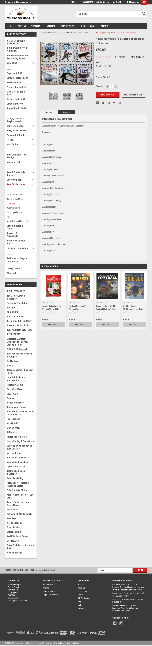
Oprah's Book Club (16, 466)
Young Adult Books (16, 135)
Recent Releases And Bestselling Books (17, 57)
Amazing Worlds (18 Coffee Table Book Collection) (116, 33)
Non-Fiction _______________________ (18, 147)
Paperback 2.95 (14, 73)
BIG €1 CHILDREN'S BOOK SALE (16, 42)
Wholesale (12, 273)
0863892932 (86, 2)
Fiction (10, 139)
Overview (49, 112)
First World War (14, 389)
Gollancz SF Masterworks (20, 514)
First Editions (13, 419)
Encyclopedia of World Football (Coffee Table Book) (105, 309)
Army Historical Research (17, 221)
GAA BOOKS (13, 312)
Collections (11, 203)
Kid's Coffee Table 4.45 (16, 93)
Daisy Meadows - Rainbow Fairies (20, 371)
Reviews (66, 112)
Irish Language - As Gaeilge (16, 156)
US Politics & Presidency (19, 321)
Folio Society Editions (18, 490)
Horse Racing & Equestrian (20, 441)
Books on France (15, 316)
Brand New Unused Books (16, 242)
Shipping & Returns (50, 595)
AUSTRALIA (12, 423)
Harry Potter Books (16, 130)
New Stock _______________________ (18, 66)
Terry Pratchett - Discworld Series (20, 547)
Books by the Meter (15, 199)
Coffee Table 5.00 (16, 99)
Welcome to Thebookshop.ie (18, 2)
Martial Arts (13, 540)
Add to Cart (53, 324)
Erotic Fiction (13, 527)
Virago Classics (14, 523)
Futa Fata (11, 518)
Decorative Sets (13, 208)
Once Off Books (15, 179)
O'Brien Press (13, 428)
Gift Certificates (67, 26)
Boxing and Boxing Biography (16, 472)
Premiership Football (17, 325)
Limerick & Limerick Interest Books (17, 379)
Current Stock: (103, 77)
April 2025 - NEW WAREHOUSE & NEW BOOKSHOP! (127, 600)
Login (45, 591)
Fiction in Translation (17, 303)
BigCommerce (48, 643)
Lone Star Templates (70, 643)
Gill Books (12, 432)
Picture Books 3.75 (16, 87)
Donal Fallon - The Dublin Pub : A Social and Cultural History (128, 594)
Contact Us (36, 26)
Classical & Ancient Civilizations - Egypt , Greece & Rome (17, 341)
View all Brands (14, 552)
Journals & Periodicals (12, 234)
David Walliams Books (17, 536)
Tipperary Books (15, 384)
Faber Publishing (15, 478)
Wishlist (118, 2)
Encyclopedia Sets (14, 212)
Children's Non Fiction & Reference (79, 33)
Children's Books (15, 126)
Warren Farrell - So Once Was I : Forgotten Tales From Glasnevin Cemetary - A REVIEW (125, 608)
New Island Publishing (17, 462)
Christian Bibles (15, 531)
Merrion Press (14, 453)
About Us (22, 26)
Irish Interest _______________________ (18, 165)
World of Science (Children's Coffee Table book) (133, 309)
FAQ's (92, 26)
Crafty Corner (14, 268)
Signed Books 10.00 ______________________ (18, 111)
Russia (10, 365)
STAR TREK (12, 509)
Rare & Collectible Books (16, 174)
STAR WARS (13, 393)
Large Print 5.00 (15, 103)
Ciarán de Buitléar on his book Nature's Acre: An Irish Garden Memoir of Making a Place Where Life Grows (128, 587)
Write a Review (137, 57)
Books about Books (16, 407)
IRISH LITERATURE (16, 291)
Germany (11, 398)
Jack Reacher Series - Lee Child (20, 496)
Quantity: (100, 86)
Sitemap (29, 643)
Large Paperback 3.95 (17, 77)
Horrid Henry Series (17, 436)
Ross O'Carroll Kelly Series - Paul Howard (20, 413)
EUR (73, 2)
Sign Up (53, 591)
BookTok (11, 307)
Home (9, 26)
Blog (83, 26)
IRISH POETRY (13, 334)
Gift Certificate (102, 2)
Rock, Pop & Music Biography (16, 297)
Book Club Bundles (15, 194)
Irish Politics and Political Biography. (19, 355)
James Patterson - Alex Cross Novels (19, 504)
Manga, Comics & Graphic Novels (15, 120)
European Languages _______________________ (18, 251)
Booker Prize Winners (18, 457)
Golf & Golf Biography (17, 349)
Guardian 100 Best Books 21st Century (19, 447)
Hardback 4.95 (14, 82)
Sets (9, 216)
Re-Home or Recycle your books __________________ (17, 261)
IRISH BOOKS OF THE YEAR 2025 (17, 49)
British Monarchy (15, 402)
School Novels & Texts (15, 227)
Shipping (51, 26)
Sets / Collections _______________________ (18, 187)
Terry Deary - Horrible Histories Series (18, 484)
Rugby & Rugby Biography (19, 329)
